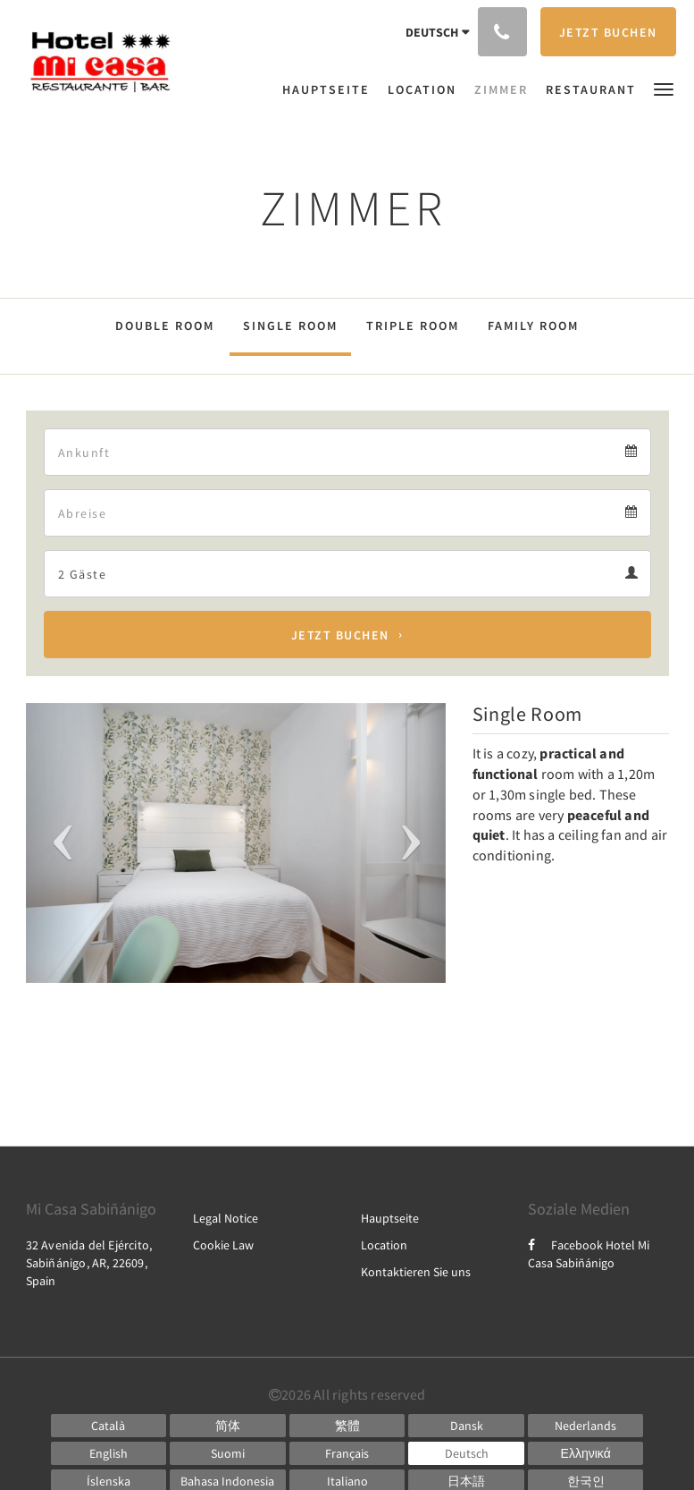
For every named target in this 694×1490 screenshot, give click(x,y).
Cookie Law (223, 1245)
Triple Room (412, 325)
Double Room (164, 325)
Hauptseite (390, 1218)
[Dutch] (586, 1425)
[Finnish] (228, 1453)
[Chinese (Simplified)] (228, 1425)
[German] (466, 1453)
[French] (347, 1453)
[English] (109, 1453)
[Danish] (466, 1425)
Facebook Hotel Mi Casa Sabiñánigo (588, 1254)
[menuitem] (330, 89)
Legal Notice (225, 1218)
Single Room (290, 325)
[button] (663, 88)
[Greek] (586, 1453)
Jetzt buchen (340, 635)
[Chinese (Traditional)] (347, 1425)
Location (384, 1245)
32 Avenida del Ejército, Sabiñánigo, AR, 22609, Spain (89, 1263)
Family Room (533, 325)
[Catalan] (109, 1425)
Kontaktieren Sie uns (416, 1272)
